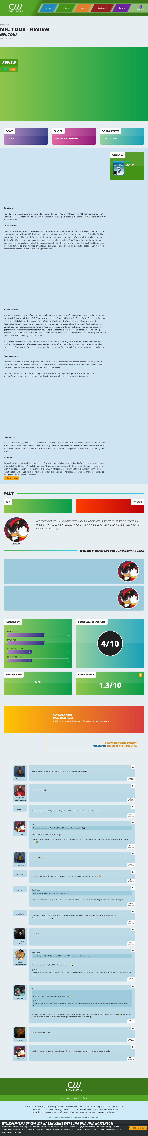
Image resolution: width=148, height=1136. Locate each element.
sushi (83, 8)
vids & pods (102, 8)
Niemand (99, 753)
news (48, 8)
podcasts (79, 1114)
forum (122, 8)
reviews (66, 8)
